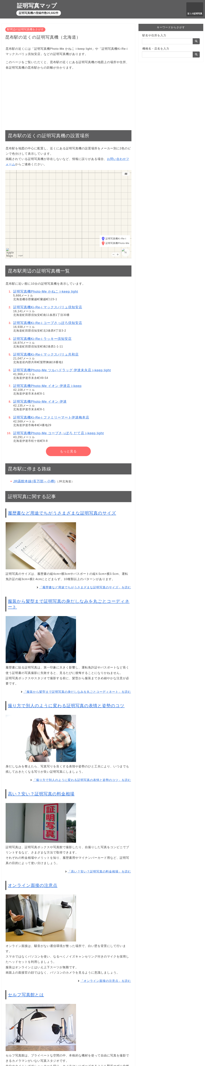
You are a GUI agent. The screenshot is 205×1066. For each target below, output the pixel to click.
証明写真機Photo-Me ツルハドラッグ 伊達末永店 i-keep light (62, 370)
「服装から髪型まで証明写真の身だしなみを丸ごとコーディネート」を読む (77, 691)
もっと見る (68, 451)
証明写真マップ (37, 5)
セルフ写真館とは (26, 994)
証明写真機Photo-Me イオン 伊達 (40, 401)
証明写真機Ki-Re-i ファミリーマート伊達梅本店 (51, 417)
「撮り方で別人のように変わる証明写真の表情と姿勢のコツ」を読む (82, 780)
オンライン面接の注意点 (32, 885)
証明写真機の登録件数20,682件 (38, 12)
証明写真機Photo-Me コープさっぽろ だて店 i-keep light (58, 433)
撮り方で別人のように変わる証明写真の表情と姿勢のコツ (66, 705)
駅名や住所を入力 (154, 35)
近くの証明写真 (194, 13)
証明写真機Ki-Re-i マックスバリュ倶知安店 (47, 307)
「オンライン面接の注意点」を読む (105, 981)
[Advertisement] (68, 98)
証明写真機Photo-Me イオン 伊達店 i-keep (47, 386)
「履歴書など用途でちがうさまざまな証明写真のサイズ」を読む (85, 587)
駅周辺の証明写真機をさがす (25, 29)
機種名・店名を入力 (155, 48)
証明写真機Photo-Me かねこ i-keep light (45, 291)
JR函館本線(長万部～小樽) (34, 481)
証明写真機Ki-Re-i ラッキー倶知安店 (42, 339)
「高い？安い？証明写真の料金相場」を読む (99, 871)
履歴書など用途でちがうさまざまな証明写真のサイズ (62, 513)
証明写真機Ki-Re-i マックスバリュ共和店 (46, 354)
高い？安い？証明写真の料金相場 (41, 793)
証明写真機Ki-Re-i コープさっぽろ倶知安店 (47, 323)
